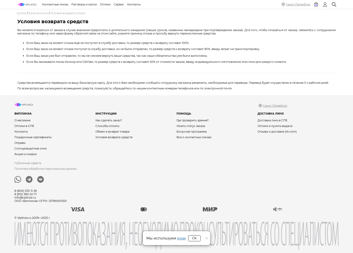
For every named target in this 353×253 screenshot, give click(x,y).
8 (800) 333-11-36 (25, 190)
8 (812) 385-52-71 (25, 194)
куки (181, 238)
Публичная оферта (27, 163)
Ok (194, 238)
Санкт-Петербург (298, 4)
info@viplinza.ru (25, 197)
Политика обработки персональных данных (45, 168)
